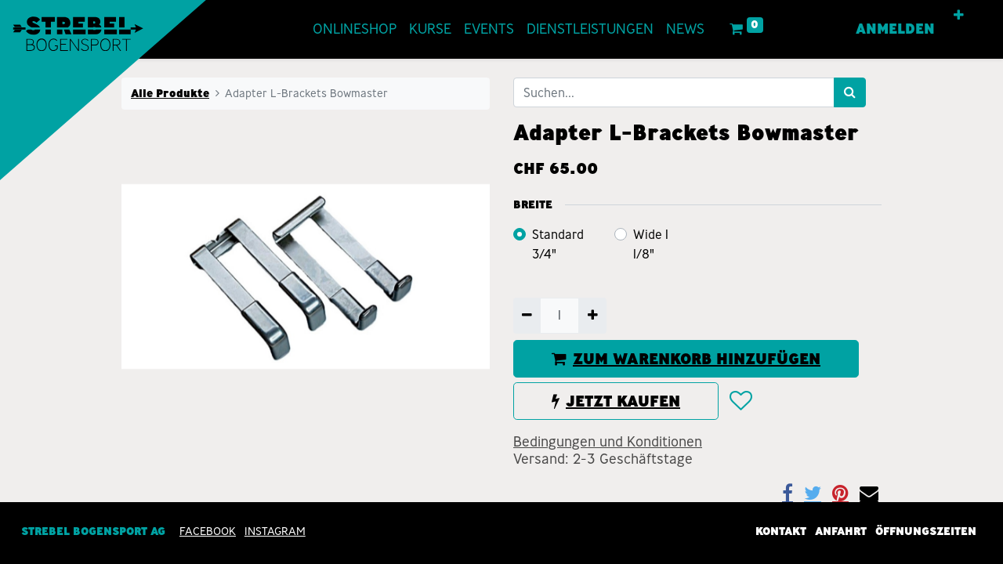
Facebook (207, 531)
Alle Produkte (170, 93)
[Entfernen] (527, 316)
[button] (958, 15)
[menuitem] (354, 29)
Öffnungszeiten (925, 531)
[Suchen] (850, 92)
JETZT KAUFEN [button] (616, 401)
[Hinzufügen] (592, 316)
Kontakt (780, 531)
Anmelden (895, 29)
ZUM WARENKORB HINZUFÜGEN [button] (686, 358)
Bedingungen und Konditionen (607, 441)
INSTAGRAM (275, 531)
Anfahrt (841, 531)
